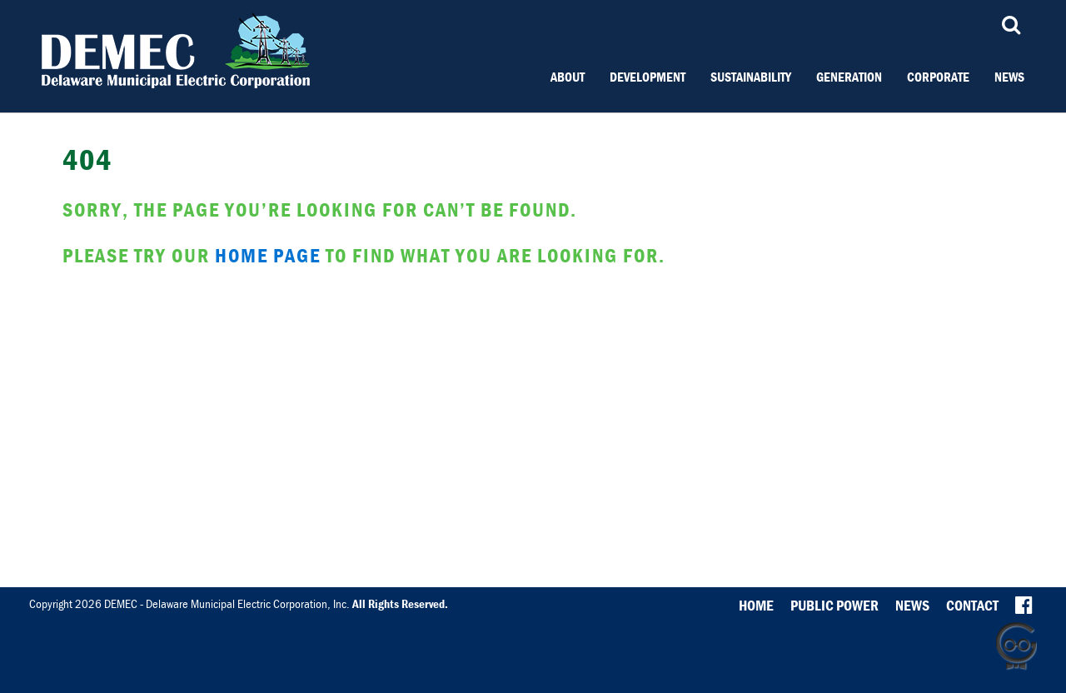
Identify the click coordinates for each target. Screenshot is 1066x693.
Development (647, 76)
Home (756, 605)
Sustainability (750, 76)
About (567, 76)
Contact (972, 605)
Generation (849, 76)
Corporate (938, 76)
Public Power (834, 605)
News (1009, 76)
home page (268, 255)
